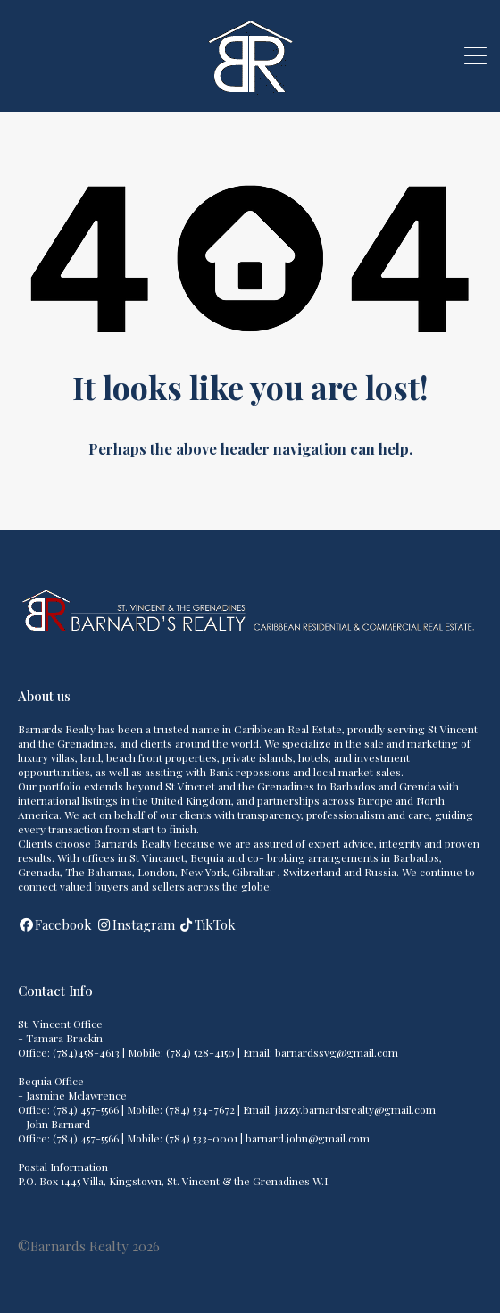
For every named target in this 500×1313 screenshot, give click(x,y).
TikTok (215, 924)
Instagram (143, 924)
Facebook (63, 924)
